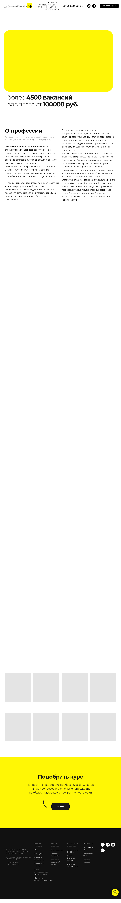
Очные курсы (47, 5)
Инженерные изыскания (72, 845)
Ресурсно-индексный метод (55, 862)
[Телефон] (103, 846)
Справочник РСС (88, 855)
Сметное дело (57, 850)
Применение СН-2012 (72, 851)
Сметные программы (39, 859)
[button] (109, 6)
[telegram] (94, 6)
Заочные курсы (47, 7)
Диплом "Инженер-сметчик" (71, 858)
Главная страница (38, 845)
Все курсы (38, 854)
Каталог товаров (86, 861)
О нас (51, 2)
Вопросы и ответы (39, 865)
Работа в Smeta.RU (55, 855)
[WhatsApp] (89, 6)
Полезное (51, 9)
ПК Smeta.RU (88, 844)
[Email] (108, 846)
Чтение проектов (55, 845)
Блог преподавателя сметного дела (41, 872)
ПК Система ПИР (88, 849)
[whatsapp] (113, 846)
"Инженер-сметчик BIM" (72, 865)
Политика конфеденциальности (43, 879)
